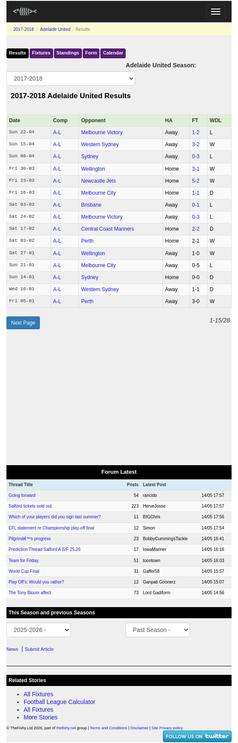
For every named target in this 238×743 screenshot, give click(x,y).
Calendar (113, 52)
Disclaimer (139, 728)
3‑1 (195, 169)
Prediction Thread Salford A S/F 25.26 (45, 549)
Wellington (93, 169)
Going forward (22, 495)
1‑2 (195, 132)
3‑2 (195, 144)
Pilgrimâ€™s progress (30, 538)
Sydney (89, 156)
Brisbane (91, 205)
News (12, 649)
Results (17, 52)
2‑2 (195, 229)
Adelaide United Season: (161, 65)
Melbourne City (98, 193)
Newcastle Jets (98, 181)
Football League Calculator (59, 701)
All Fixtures (38, 694)
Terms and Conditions (108, 728)
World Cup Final (24, 571)
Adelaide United (55, 29)
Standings (68, 52)
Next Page (23, 323)
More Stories (40, 717)
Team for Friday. (24, 560)
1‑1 (195, 193)
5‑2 (195, 181)
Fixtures (41, 52)
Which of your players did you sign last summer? (55, 516)
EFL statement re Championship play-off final (51, 528)
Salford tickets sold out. (31, 506)
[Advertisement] (119, 397)
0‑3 (195, 156)
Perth (87, 241)
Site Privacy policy (167, 728)
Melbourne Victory (102, 132)
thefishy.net (66, 728)
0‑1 (195, 205)
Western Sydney (100, 144)
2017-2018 (23, 29)
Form (91, 52)
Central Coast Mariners (107, 229)
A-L (57, 132)
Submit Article (39, 649)
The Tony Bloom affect (30, 592)
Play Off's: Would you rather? (36, 582)
